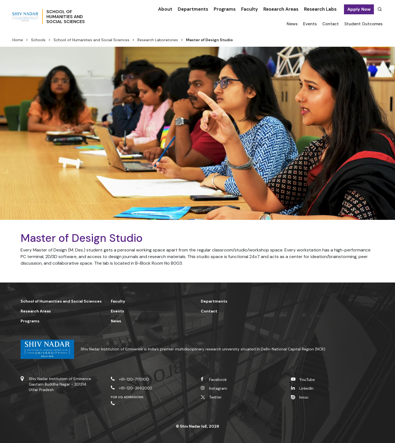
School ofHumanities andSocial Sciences (83, 16)
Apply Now (359, 9)
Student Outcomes (363, 24)
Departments (193, 9)
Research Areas (280, 9)
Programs (225, 9)
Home (17, 39)
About (165, 9)
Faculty (249, 9)
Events (310, 24)
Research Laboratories (157, 39)
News (292, 24)
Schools (38, 39)
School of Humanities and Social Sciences (91, 39)
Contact (330, 24)
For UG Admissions (127, 397)
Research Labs (320, 9)
